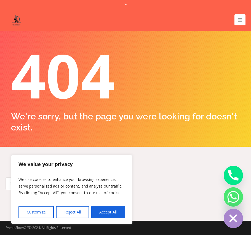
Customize (36, 212)
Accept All (108, 212)
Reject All (72, 212)
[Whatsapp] (233, 197)
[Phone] (233, 175)
